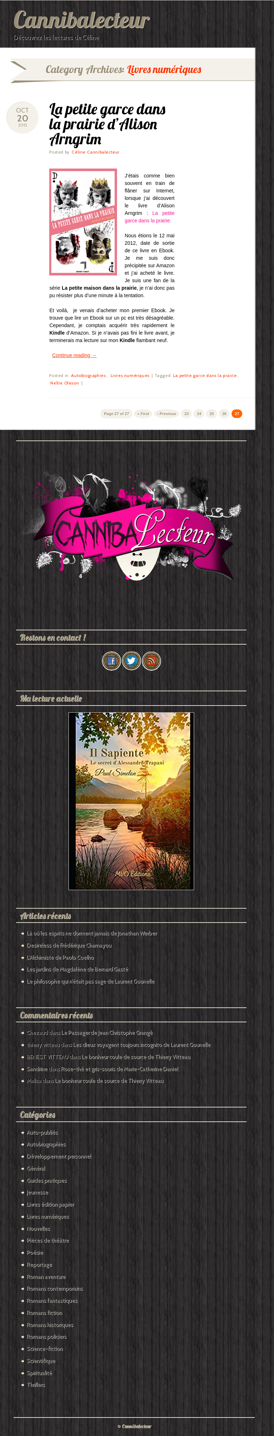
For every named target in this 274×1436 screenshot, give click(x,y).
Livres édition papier (50, 1204)
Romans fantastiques (52, 1300)
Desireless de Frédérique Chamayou (69, 945)
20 (23, 118)
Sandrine (37, 1069)
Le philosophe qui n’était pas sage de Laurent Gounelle (90, 981)
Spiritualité (39, 1373)
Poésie (35, 1252)
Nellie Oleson (64, 383)
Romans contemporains (55, 1288)
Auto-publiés (42, 1132)
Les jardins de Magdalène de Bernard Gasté (77, 969)
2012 (22, 125)
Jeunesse (37, 1192)
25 (211, 414)
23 (186, 414)
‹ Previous (166, 414)
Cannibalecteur (81, 19)
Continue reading (74, 355)
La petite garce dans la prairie (205, 375)
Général (36, 1168)
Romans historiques (50, 1325)
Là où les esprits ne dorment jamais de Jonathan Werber (92, 933)
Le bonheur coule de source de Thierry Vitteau (136, 1057)
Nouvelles (38, 1228)
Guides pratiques (47, 1180)
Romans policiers (46, 1336)
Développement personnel (59, 1156)
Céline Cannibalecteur (96, 152)
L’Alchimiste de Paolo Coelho (60, 957)
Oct (22, 110)
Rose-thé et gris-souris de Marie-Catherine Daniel (119, 1069)
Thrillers (36, 1384)
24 (199, 414)
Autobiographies (88, 375)
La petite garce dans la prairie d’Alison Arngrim (107, 123)
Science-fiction (45, 1348)
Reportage (39, 1264)
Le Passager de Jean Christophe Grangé (107, 1032)
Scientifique (41, 1361)
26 (224, 414)
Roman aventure (46, 1277)
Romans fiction (44, 1313)
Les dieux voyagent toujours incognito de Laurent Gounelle (141, 1045)
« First (143, 414)
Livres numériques (130, 375)
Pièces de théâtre (48, 1240)
